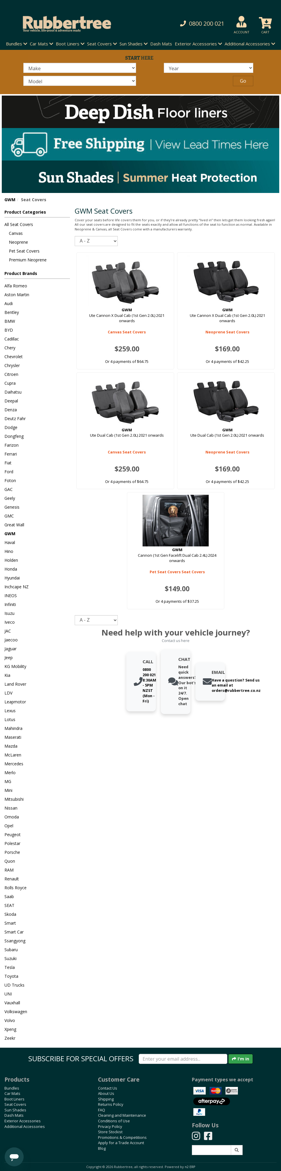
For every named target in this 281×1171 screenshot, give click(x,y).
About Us (106, 1093)
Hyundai (12, 578)
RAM (9, 870)
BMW (9, 321)
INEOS (10, 595)
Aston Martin (16, 294)
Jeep (8, 657)
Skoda (10, 914)
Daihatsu (13, 392)
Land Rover (15, 684)
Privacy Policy (110, 1126)
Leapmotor (15, 702)
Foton (10, 480)
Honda (10, 569)
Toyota (11, 976)
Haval (9, 542)
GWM (9, 199)
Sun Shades (15, 1110)
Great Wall (14, 525)
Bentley (11, 312)
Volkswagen (15, 1011)
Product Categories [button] (25, 212)
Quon (9, 861)
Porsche (12, 852)
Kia (7, 675)
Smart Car (14, 932)
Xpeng (10, 1029)
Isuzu (9, 613)
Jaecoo (11, 640)
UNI (8, 994)
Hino (8, 551)
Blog (102, 1148)
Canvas (16, 233)
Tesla (9, 967)
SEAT (9, 905)
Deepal (11, 401)
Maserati (12, 737)
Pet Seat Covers (24, 251)
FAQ (101, 1110)
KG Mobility (15, 666)
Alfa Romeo (15, 286)
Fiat (8, 463)
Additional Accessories (24, 1126)
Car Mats (12, 1093)
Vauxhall (12, 1002)
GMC (9, 516)
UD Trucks (14, 985)
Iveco (9, 622)
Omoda (11, 817)
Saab (9, 896)
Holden (11, 560)
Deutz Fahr (15, 418)
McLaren (12, 755)
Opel (8, 825)
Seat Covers (15, 1104)
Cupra (10, 383)
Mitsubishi (14, 799)
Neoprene (18, 242)
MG (7, 781)
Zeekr (9, 1038)
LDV (8, 693)
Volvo (9, 1020)
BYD (8, 330)
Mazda (10, 746)
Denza (10, 409)
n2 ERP (190, 1167)
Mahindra (13, 728)
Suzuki (10, 958)
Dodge (10, 427)
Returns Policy (110, 1104)
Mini (8, 790)
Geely (9, 498)
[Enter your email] (183, 1059)
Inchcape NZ (16, 586)
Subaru (11, 949)
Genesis (11, 507)
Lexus (10, 710)
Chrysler (12, 365)
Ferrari (10, 454)
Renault (11, 879)
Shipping (106, 1099)
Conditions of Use (114, 1120)
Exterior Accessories (22, 1120)
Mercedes (13, 764)
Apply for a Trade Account (121, 1142)
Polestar (12, 843)
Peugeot (12, 834)
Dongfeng (14, 436)
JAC (7, 631)
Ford (8, 471)
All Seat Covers (18, 224)
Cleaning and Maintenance (122, 1115)
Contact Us (107, 1088)
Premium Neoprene (28, 260)
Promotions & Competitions (122, 1137)
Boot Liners (14, 1099)
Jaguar (10, 648)
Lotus (9, 719)
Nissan (10, 808)
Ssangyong (14, 941)
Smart (10, 923)
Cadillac (11, 339)
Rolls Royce (15, 887)
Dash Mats (161, 44)
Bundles (11, 1088)
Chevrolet (13, 356)
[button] (193, 23)
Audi (8, 303)
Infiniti (10, 604)
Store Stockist (110, 1131)
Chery (9, 348)
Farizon (11, 445)
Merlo (10, 772)
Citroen (11, 374)
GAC (8, 489)
